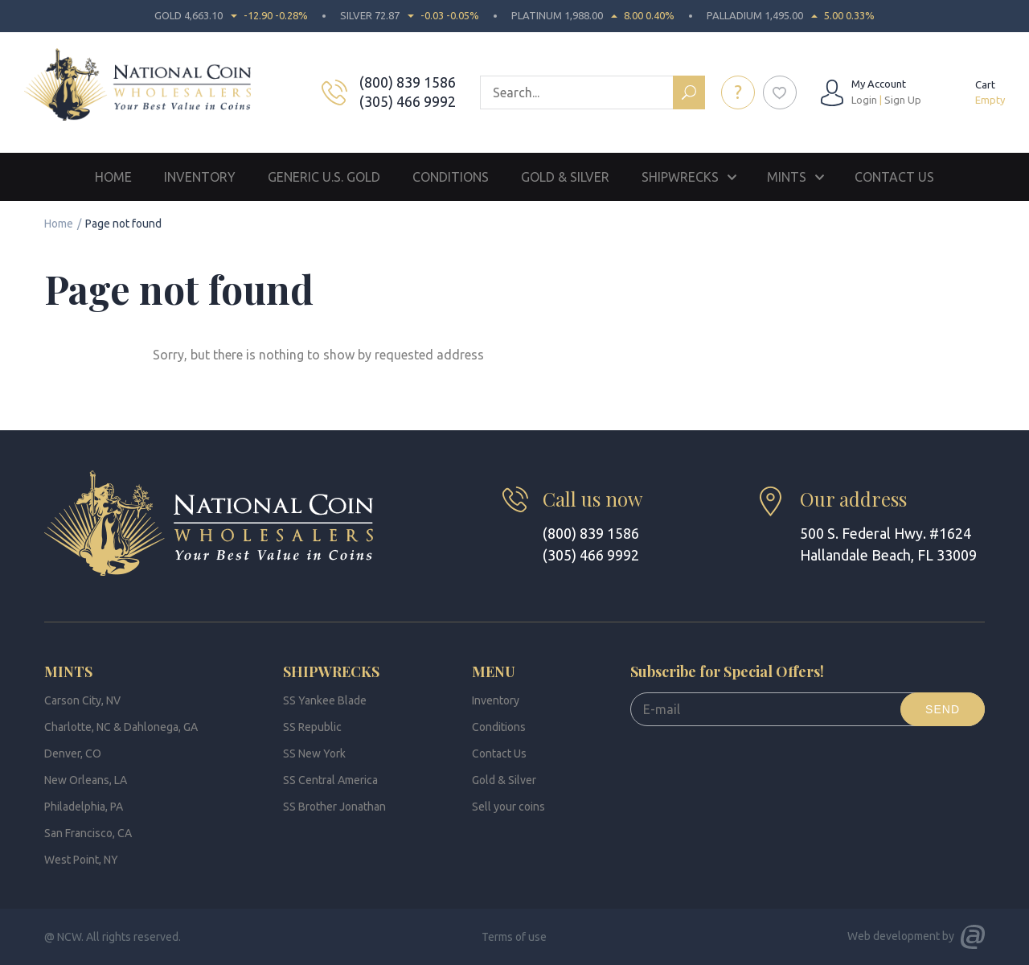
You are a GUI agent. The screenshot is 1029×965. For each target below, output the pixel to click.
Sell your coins (508, 806)
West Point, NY (81, 859)
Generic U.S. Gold (324, 177)
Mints (786, 177)
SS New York (314, 753)
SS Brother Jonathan (334, 806)
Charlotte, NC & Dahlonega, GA (121, 727)
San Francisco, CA (88, 833)
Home (113, 177)
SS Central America (330, 780)
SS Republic (312, 727)
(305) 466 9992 (409, 101)
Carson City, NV (82, 700)
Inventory (200, 177)
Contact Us (894, 177)
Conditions (450, 177)
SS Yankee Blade (325, 700)
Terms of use (514, 936)
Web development (893, 936)
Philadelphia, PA (83, 806)
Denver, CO (72, 753)
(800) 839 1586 (409, 82)
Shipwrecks (680, 177)
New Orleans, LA (85, 780)
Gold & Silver (565, 177)
